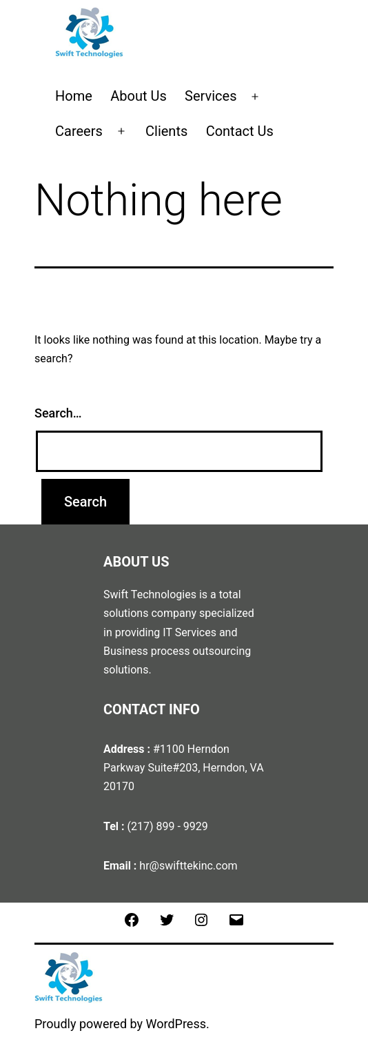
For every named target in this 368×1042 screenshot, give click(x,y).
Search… (58, 413)
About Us (138, 96)
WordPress (176, 1023)
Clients (166, 131)
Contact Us (240, 131)
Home (73, 96)
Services (210, 96)
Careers (79, 131)
